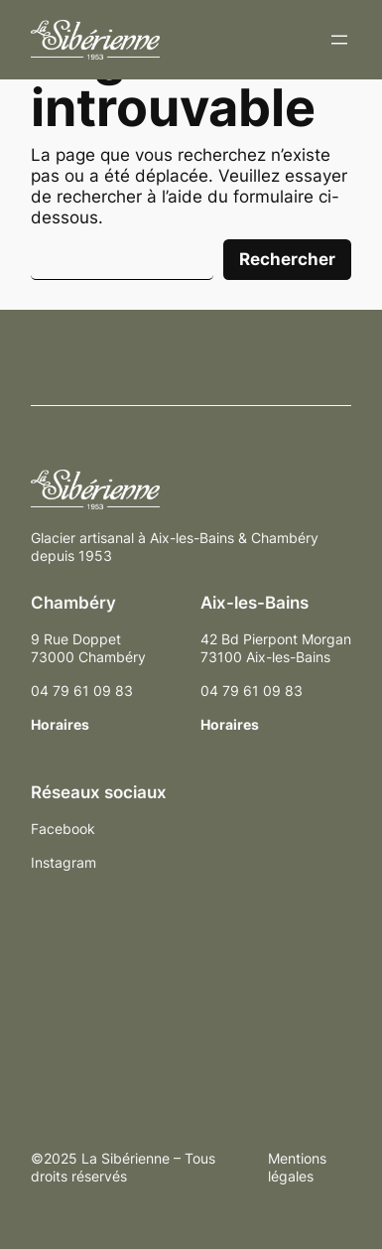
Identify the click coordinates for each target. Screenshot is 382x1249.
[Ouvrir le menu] (339, 40)
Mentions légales (297, 1167)
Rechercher (287, 259)
